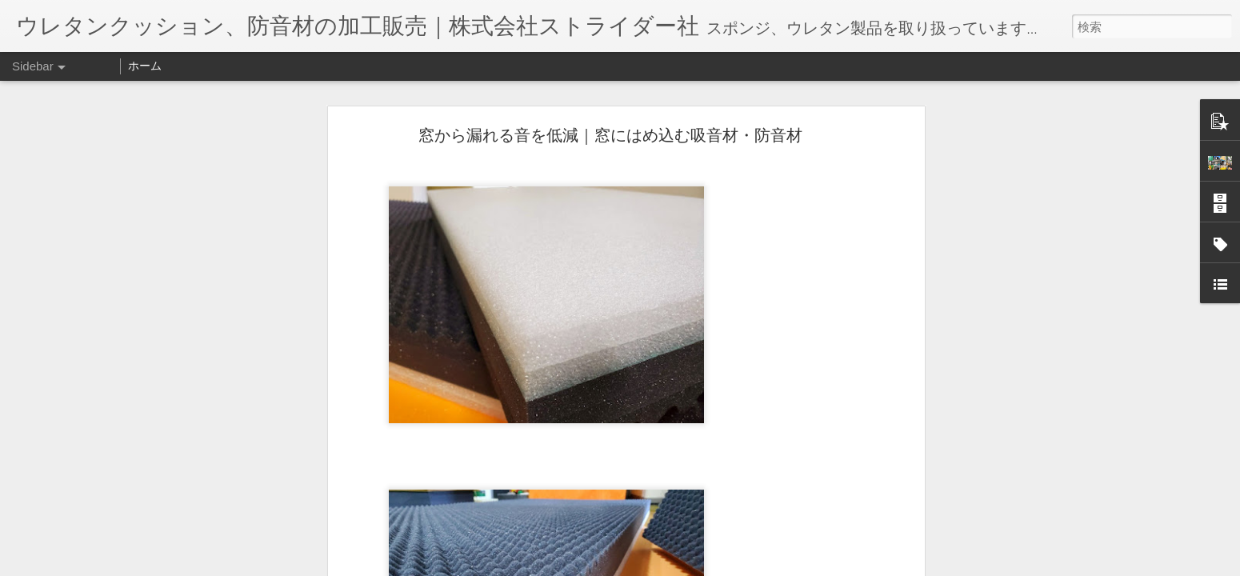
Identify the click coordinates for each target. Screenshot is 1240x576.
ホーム (145, 65)
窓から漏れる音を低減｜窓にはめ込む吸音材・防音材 (610, 135)
